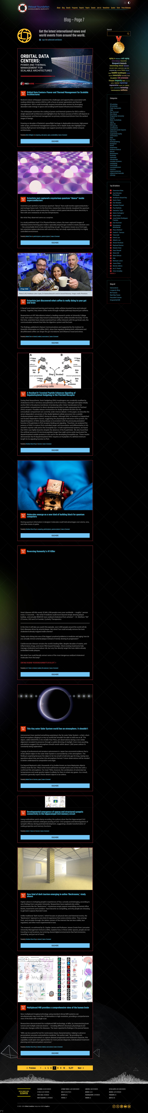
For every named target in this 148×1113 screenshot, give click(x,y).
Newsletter (106, 8)
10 (64, 1068)
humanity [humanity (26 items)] (128, 73)
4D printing (113, 106)
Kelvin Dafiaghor (30, 135)
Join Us (99, 8)
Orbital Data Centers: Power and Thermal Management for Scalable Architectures (57, 93)
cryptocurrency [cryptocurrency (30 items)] (121, 68)
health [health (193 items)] (114, 73)
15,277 (71, 1068)
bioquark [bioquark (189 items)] (116, 63)
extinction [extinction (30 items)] (119, 70)
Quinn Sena (117, 200)
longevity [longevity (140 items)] (118, 80)
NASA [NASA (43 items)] (123, 81)
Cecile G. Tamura (30, 831)
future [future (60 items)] (123, 70)
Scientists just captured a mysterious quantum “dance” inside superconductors (55, 199)
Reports (81, 8)
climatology (114, 159)
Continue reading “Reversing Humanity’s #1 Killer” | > (38, 662)
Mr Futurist (113, 293)
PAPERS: (63, 1098)
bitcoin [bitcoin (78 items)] (121, 66)
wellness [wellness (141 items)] (124, 90)
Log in (43, 39)
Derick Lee (116, 237)
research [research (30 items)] (120, 85)
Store (118, 8)
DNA (111, 110)
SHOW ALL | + (113, 273)
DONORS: (87, 1092)
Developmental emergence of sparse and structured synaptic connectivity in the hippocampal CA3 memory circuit (55, 813)
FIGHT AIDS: (40, 1095)
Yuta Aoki (116, 235)
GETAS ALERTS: (112, 1089)
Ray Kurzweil (114, 112)
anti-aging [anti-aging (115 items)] (125, 58)
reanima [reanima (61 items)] (116, 83)
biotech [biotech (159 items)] (123, 63)
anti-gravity (113, 126)
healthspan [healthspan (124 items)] (122, 73)
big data (112, 140)
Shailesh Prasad (118, 205)
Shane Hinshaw (118, 243)
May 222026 (23, 93)
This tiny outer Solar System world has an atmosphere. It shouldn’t (57, 729)
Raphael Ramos (118, 245)
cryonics (113, 169)
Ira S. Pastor (29, 668)
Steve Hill (116, 253)
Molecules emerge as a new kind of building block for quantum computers (55, 516)
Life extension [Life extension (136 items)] (122, 78)
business (113, 155)
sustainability (54, 135)
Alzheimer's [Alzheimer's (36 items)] (118, 59)
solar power (44, 135)
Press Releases (126, 8)
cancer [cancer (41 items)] (116, 68)
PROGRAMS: (112, 1095)
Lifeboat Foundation (29, 1106)
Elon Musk (113, 114)
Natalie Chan (29, 236)
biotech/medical (37, 336)
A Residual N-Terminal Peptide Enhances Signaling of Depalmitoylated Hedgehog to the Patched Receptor (51, 394)
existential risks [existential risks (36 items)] (113, 70)
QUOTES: (111, 1098)
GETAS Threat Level (24, 1092)
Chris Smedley (117, 271)
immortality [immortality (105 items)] (117, 75)
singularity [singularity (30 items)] (127, 85)
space (48, 135)
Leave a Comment (62, 135)
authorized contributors (55, 39)
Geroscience (114, 288)
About (58, 8)
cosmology (113, 165)
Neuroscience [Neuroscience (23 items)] (127, 81)
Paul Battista (117, 208)
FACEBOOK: (40, 1089)
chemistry (113, 157)
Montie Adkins (117, 266)
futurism (40, 444)
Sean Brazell (117, 250)
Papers (87, 8)
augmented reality (116, 134)
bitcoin (112, 151)
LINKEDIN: (87, 1089)
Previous (32, 1068)
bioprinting (113, 147)
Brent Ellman (117, 255)
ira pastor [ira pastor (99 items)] (113, 78)
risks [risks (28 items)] (123, 85)
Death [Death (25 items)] (128, 68)
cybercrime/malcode (117, 173)
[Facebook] (114, 1106)
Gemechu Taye (118, 210)
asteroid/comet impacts (118, 130)
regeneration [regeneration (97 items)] (113, 85)
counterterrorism (115, 167)
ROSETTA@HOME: (41, 1098)
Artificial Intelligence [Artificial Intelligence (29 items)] (116, 61)
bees (111, 138)
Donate (93, 8)
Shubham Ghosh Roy (31, 444)
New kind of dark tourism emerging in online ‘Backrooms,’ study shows (56, 895)
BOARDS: (111, 1092)
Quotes (113, 8)
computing (37, 135)
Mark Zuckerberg (115, 120)
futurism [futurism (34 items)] (127, 70)
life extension (45, 668)
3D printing (113, 104)
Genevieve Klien (118, 190)
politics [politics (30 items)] (112, 83)
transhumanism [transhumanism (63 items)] (115, 90)
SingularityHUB (115, 300)
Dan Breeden (117, 203)
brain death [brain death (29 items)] (111, 68)
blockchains (114, 153)
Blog (63, 8)
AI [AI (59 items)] (114, 59)
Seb (114, 258)
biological (113, 144)
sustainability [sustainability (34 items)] (117, 88)
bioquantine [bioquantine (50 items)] (124, 61)
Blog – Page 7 (74, 20)
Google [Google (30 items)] (109, 73)
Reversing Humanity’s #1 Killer (41, 551)
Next (79, 1068)
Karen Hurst (117, 216)
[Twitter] (117, 1106)
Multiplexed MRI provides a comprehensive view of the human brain (58, 1008)
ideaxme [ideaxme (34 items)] (110, 75)
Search (128, 33)
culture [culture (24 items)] (125, 68)
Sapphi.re (47, 1106)
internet (39, 939)
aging (112, 122)
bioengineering (115, 142)
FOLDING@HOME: (89, 1095)
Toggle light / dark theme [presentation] (129, 3)
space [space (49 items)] (111, 88)
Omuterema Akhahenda (117, 226)
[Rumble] (129, 1106)
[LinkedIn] (121, 1106)
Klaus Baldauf (117, 230)
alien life (113, 124)
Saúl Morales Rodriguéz (117, 194)
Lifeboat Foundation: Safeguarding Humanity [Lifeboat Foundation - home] (33, 8)
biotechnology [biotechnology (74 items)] (114, 66)
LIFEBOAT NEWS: (65, 1089)
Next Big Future (115, 295)
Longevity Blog (115, 290)
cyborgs (112, 175)
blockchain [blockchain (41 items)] (126, 66)
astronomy (113, 132)
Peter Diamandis (115, 108)
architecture (114, 128)
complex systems (116, 161)
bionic (112, 145)
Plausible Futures (115, 297)
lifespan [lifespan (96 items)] (111, 81)
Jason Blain (117, 263)
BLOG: (62, 1092)
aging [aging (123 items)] (111, 58)
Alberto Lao (116, 240)
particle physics (37, 236)
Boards (68, 8)
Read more (55, 141)
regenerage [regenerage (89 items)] (124, 83)
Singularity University (117, 116)
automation (114, 136)
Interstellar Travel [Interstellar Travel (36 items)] (126, 75)
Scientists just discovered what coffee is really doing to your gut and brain (56, 302)
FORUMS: (87, 1098)
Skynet (112, 118)
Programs (75, 8)
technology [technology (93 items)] (124, 88)
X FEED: (39, 1092)
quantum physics (46, 236)
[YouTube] (125, 1106)
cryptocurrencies (115, 171)
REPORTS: (63, 1095)
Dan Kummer (117, 223)
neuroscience (45, 336)
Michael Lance (118, 261)
